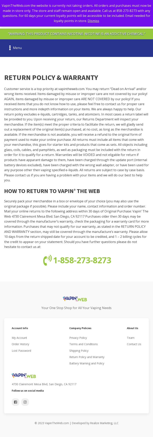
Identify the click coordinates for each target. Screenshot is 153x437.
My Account (19, 338)
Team (130, 338)
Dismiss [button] (93, 21)
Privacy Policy (78, 338)
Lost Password (21, 350)
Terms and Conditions (83, 344)
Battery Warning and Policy (86, 363)
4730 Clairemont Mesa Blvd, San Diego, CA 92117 (44, 384)
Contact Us (134, 344)
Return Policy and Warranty (86, 357)
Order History (20, 344)
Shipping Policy (78, 350)
